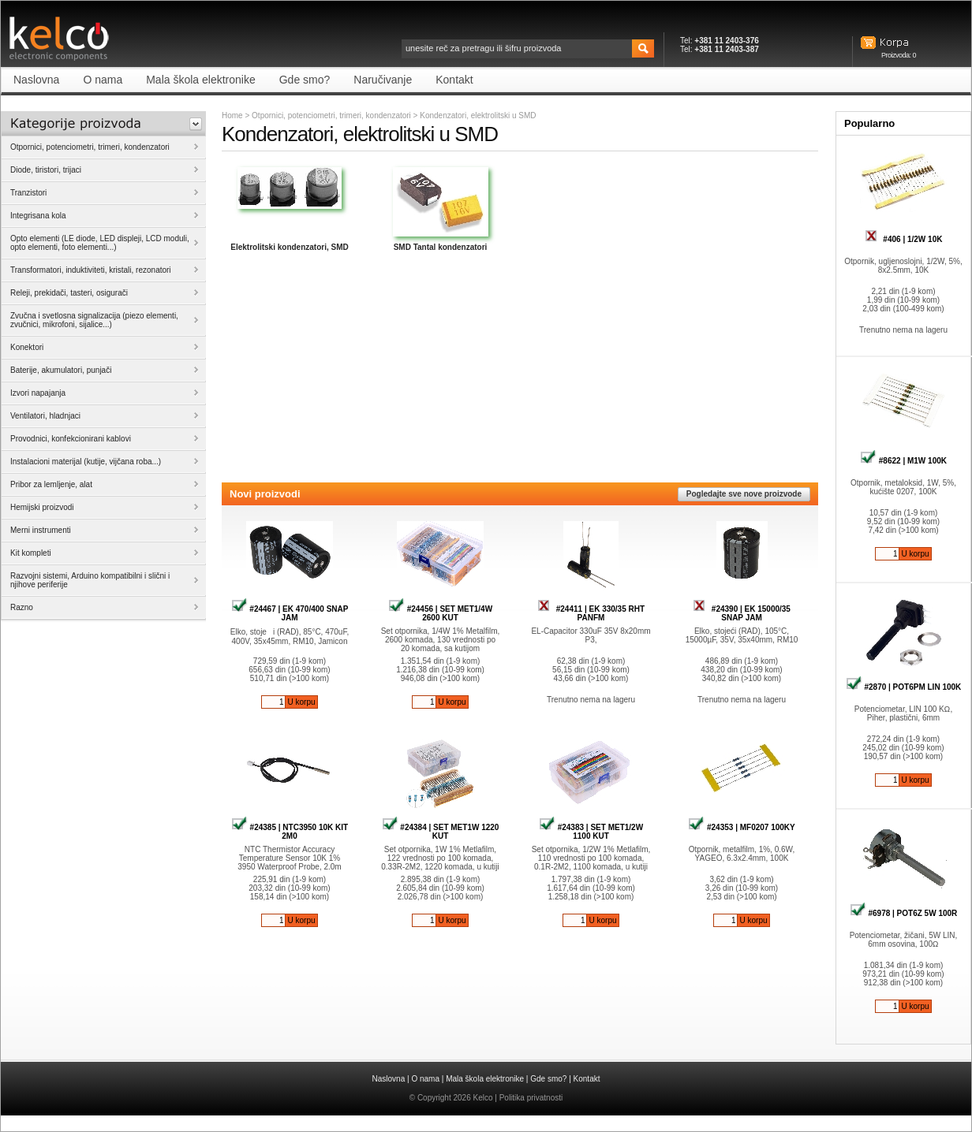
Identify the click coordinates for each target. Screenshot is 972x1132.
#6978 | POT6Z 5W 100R (904, 913)
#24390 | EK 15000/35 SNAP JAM (742, 613)
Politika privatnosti (531, 1097)
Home (232, 115)
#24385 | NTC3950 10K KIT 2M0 (289, 831)
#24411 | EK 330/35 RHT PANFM (591, 613)
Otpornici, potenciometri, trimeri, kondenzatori (331, 115)
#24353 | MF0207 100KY (741, 827)
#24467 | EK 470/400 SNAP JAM (290, 613)
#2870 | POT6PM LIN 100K (904, 687)
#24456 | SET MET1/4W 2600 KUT (440, 613)
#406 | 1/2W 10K (904, 239)
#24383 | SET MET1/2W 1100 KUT (591, 831)
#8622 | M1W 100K (903, 460)
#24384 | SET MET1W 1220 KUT (440, 831)
